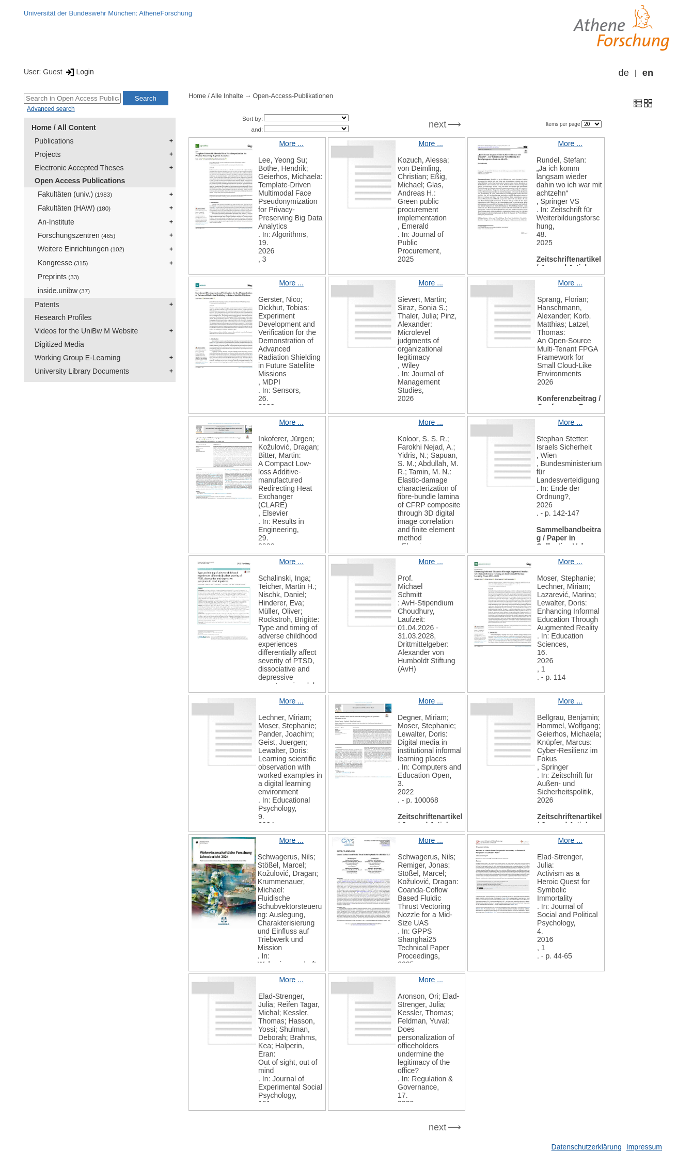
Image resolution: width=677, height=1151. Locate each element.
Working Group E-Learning (77, 358)
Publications (54, 141)
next (437, 124)
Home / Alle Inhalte (215, 96)
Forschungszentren (76, 235)
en (647, 73)
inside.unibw (64, 290)
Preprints (58, 277)
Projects (48, 154)
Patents (47, 304)
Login (79, 72)
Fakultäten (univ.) (75, 194)
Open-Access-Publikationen (293, 96)
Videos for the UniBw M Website (86, 331)
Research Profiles (63, 317)
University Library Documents (82, 371)
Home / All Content (64, 127)
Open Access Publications (80, 181)
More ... (291, 143)
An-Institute (56, 222)
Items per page (563, 124)
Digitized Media (59, 344)
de (624, 73)
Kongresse (63, 263)
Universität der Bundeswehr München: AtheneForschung (108, 13)
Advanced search (51, 109)
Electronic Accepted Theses (79, 168)
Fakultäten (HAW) (74, 208)
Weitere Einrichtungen (81, 249)
